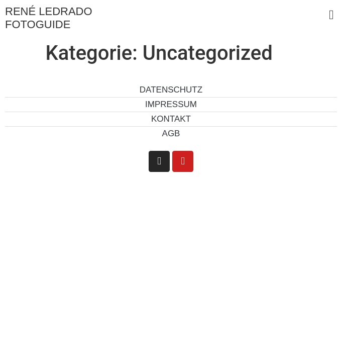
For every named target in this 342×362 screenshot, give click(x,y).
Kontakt (171, 119)
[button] (331, 15)
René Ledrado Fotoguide (48, 18)
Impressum (171, 104)
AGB (171, 133)
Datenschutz (171, 90)
